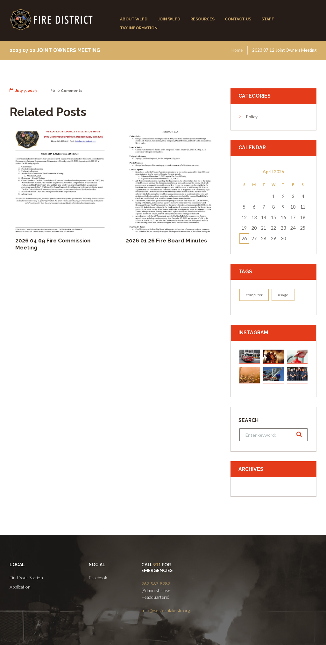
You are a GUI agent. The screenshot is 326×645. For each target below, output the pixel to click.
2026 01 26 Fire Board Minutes (166, 240)
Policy (252, 116)
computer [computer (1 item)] (254, 295)
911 (157, 564)
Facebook (98, 577)
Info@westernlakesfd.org (165, 610)
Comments (66, 90)
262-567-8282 (155, 583)
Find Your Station (26, 577)
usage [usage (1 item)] (283, 295)
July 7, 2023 (23, 90)
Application (20, 586)
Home (237, 50)
